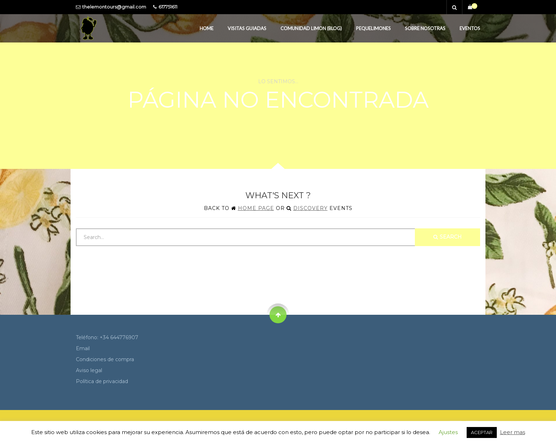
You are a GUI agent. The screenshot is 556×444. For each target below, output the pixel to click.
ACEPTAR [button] (482, 432)
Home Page (256, 208)
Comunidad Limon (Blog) (311, 28)
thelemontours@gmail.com (114, 7)
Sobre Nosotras (425, 28)
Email (83, 348)
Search (447, 237)
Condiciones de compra (105, 359)
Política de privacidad (102, 381)
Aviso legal (89, 370)
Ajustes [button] (448, 432)
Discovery (310, 208)
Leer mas (512, 432)
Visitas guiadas (247, 28)
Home (206, 28)
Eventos (470, 28)
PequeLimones (373, 28)
